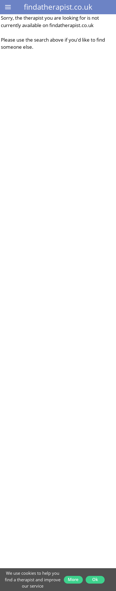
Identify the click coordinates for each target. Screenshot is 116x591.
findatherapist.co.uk (58, 7)
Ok (95, 579)
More (73, 579)
